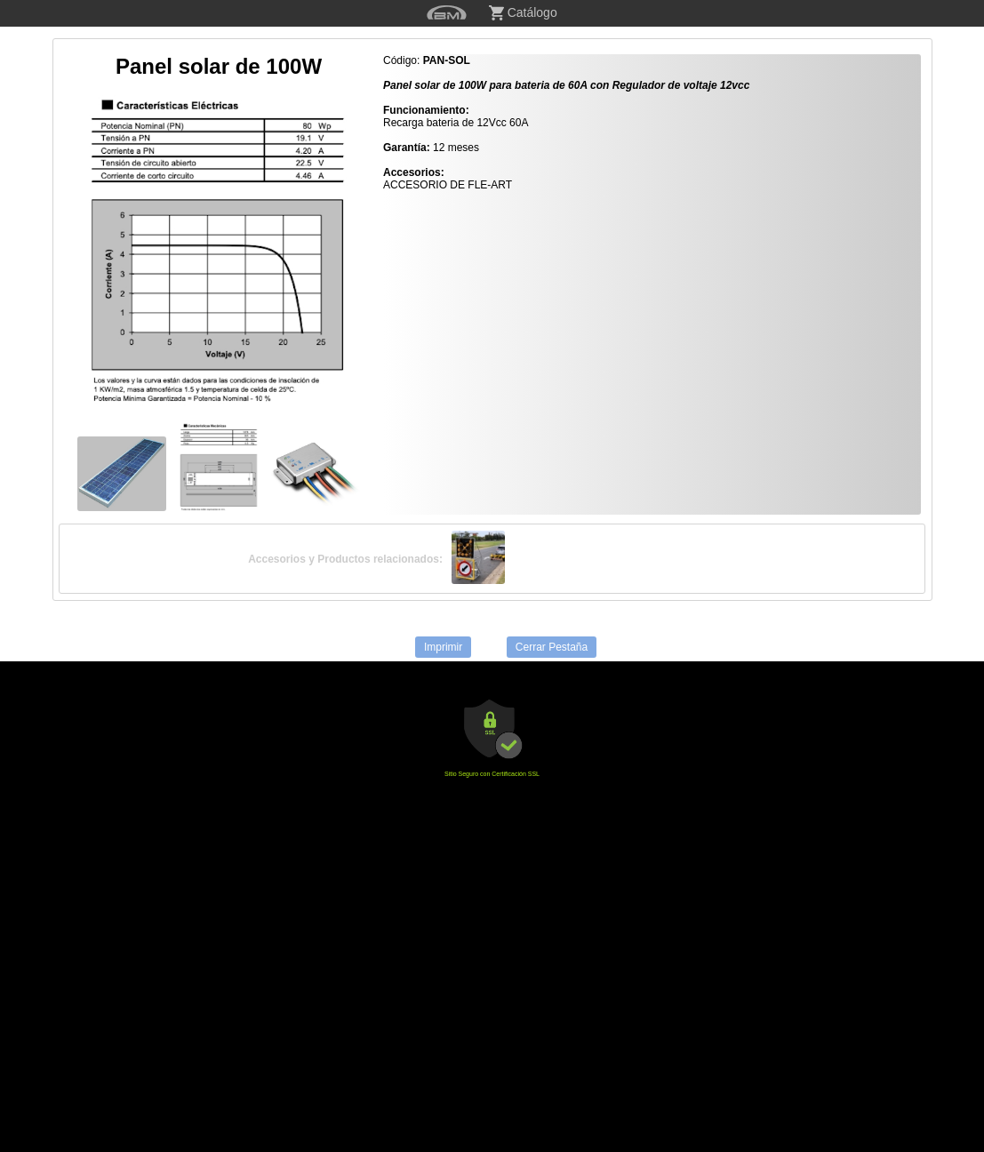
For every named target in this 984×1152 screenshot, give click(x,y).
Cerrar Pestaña (552, 647)
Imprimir (443, 647)
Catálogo (523, 12)
